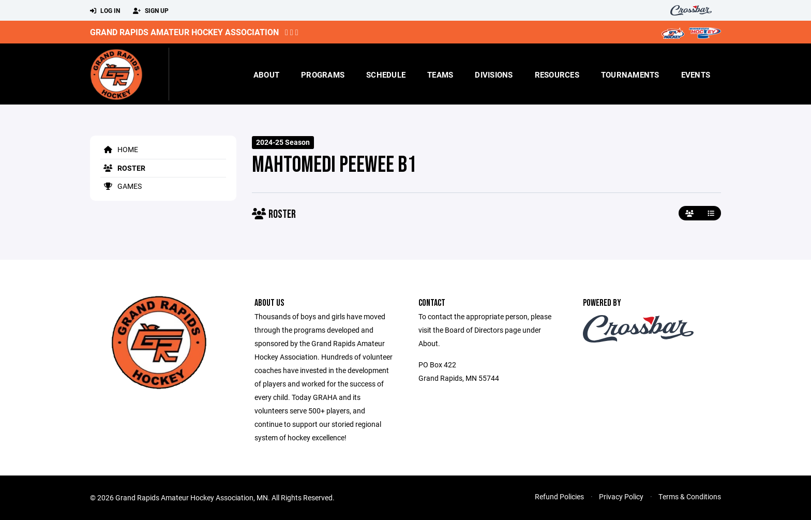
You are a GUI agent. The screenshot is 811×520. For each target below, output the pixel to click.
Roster (122, 168)
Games (121, 186)
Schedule (386, 74)
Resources (557, 74)
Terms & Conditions (689, 496)
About (266, 74)
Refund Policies (559, 496)
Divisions (494, 74)
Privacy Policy (621, 496)
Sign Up (151, 11)
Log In (105, 11)
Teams (440, 74)
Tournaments (630, 74)
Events (696, 74)
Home (119, 149)
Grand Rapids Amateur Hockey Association (184, 31)
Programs (322, 74)
